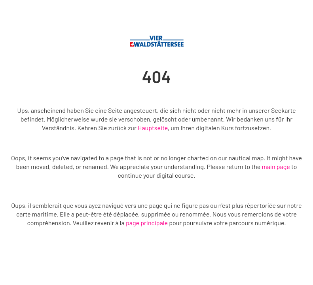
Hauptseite (153, 127)
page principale (147, 222)
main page (276, 166)
